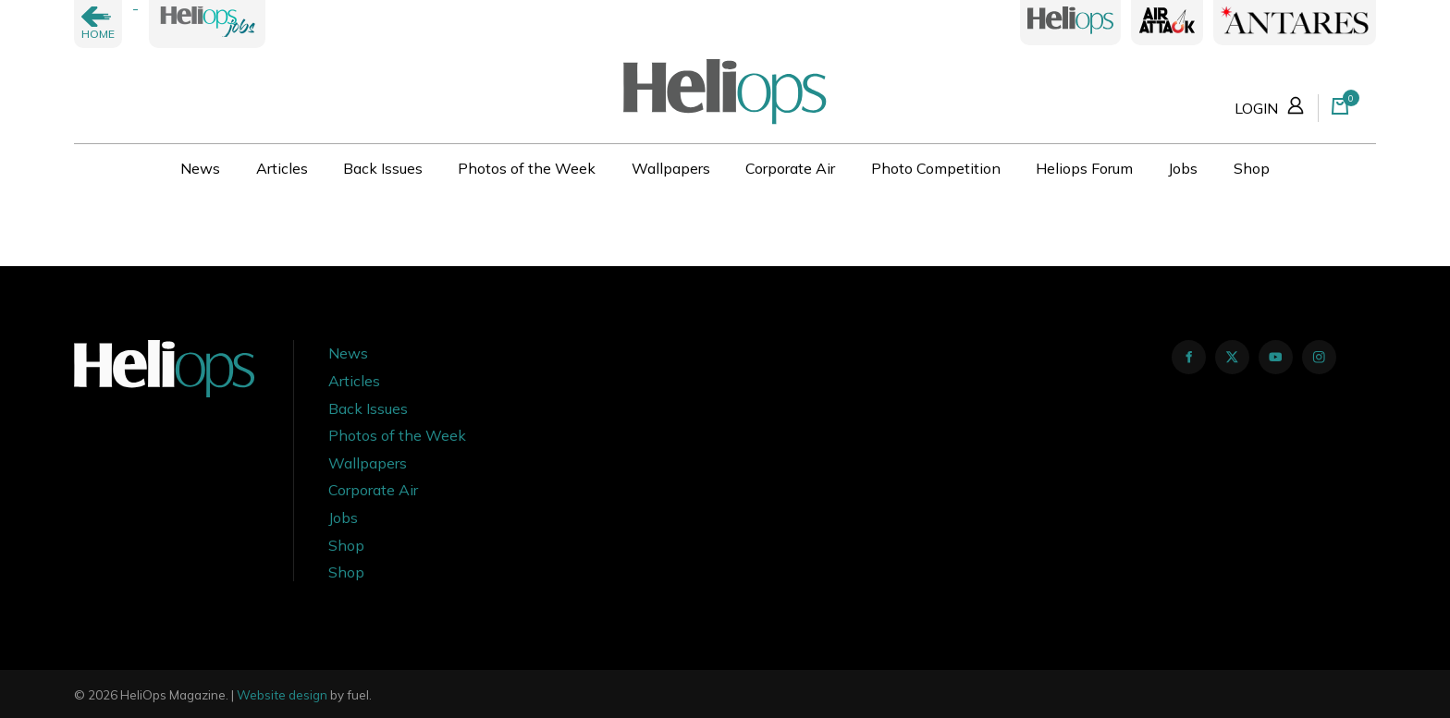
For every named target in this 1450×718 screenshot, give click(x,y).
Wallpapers (671, 168)
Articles (282, 168)
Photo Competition (936, 168)
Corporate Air (790, 168)
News (200, 168)
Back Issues (383, 168)
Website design (282, 695)
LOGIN (1272, 104)
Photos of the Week (527, 168)
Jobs (1183, 168)
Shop (1252, 168)
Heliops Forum (1084, 168)
